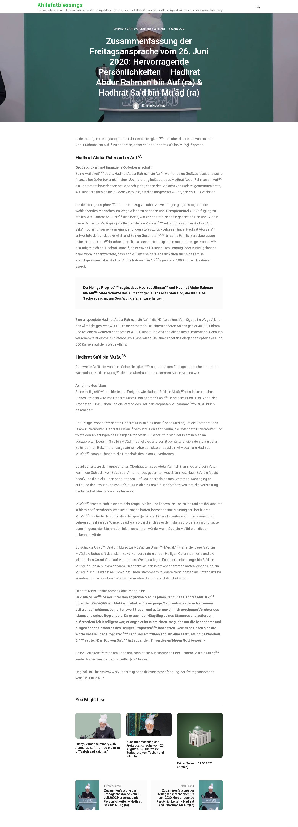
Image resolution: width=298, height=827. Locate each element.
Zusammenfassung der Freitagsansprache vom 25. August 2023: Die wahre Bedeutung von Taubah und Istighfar (145, 749)
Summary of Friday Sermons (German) (139, 28)
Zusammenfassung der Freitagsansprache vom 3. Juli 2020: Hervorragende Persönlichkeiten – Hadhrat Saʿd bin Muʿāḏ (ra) (123, 798)
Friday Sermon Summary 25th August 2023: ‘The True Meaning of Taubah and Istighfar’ (97, 747)
